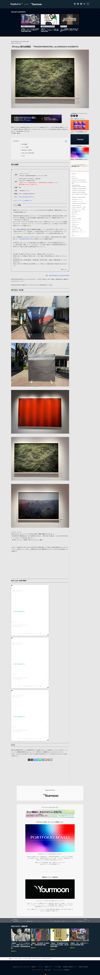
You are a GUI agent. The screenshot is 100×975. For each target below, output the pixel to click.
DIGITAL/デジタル (75, 224)
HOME (12, 958)
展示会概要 (24, 144)
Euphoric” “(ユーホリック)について (21, 966)
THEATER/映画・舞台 (76, 211)
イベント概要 (25, 147)
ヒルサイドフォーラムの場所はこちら (23, 201)
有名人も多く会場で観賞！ (28, 153)
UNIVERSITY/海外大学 (76, 205)
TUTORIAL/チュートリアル (77, 202)
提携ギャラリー (49, 966)
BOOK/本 (73, 217)
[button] (12, 940)
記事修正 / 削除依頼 (83, 966)
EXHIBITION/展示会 (15, 42)
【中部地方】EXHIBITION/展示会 (78, 190)
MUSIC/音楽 (74, 213)
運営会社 (34, 966)
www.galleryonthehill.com (25, 239)
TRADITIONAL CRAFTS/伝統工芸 (79, 180)
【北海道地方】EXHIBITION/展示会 (79, 188)
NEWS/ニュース (75, 215)
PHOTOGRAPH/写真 (24, 42)
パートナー (40, 966)
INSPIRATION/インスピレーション (79, 232)
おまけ (23, 156)
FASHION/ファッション (77, 220)
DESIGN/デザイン (75, 178)
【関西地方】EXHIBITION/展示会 (78, 187)
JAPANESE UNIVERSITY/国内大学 (79, 203)
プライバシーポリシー (37, 969)
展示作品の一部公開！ (27, 150)
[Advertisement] (40, 774)
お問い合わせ (48, 969)
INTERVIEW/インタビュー (77, 200)
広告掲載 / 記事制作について (70, 966)
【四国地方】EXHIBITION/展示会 (78, 192)
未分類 (73, 236)
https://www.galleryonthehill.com (26, 197)
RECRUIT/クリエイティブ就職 (78, 209)
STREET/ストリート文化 (77, 230)
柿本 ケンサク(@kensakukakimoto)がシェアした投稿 (30, 633)
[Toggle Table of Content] (65, 141)
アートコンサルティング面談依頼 (61, 969)
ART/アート (74, 176)
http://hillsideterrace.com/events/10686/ (59, 276)
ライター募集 (58, 966)
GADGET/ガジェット (76, 222)
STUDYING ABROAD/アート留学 (78, 207)
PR (72, 234)
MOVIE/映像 (74, 226)
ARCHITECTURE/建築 (76, 219)
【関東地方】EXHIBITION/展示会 (78, 197)
